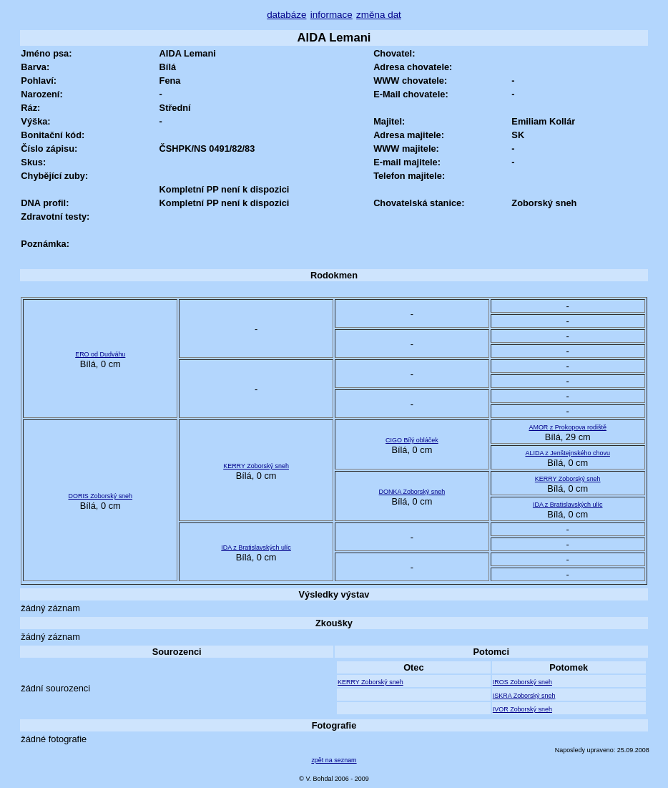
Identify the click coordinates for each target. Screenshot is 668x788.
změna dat (378, 14)
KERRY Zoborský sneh (256, 466)
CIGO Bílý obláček (411, 440)
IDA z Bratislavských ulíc (568, 504)
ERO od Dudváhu (100, 354)
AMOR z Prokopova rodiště (567, 427)
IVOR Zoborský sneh (522, 709)
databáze (286, 14)
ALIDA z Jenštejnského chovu (567, 453)
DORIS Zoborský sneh (100, 496)
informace (331, 14)
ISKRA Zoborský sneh (524, 695)
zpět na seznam (333, 760)
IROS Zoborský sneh (522, 682)
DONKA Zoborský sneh (412, 491)
